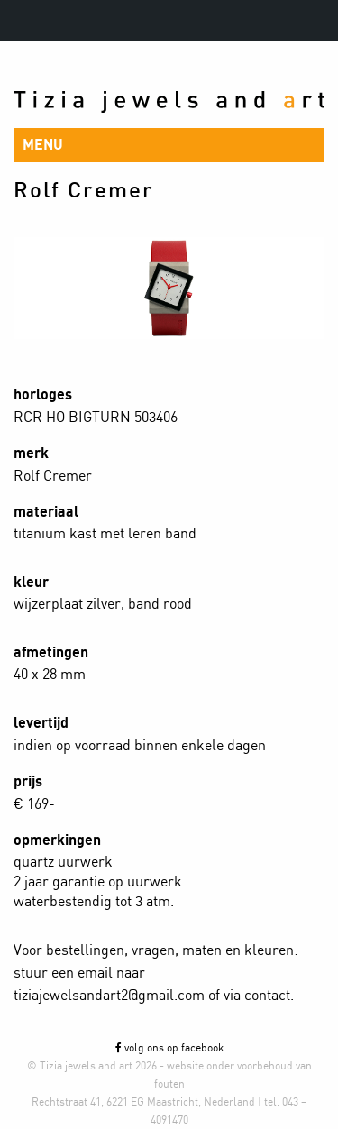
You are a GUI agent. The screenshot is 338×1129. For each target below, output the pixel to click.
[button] (169, 145)
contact (267, 995)
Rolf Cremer (84, 191)
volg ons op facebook (169, 1047)
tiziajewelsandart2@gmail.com (109, 995)
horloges (43, 395)
